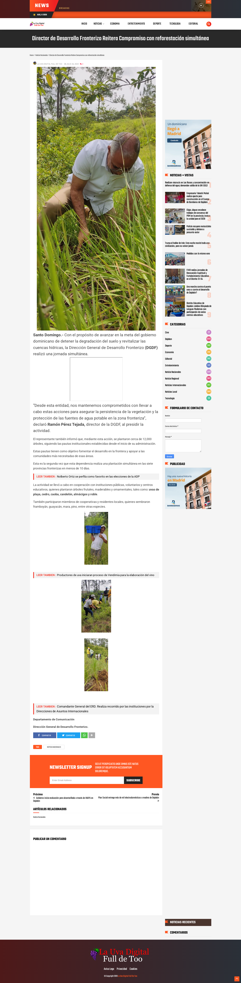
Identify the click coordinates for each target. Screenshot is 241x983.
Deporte (168, 346)
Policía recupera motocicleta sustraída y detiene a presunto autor (199, 229)
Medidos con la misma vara (198, 254)
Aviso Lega (109, 969)
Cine (167, 332)
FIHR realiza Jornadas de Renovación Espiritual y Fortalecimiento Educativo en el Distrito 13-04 (198, 274)
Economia (169, 352)
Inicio (84, 24)
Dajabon (168, 339)
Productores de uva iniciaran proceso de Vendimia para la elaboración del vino (105, 575)
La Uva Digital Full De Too (127, 976)
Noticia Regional (172, 378)
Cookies (133, 969)
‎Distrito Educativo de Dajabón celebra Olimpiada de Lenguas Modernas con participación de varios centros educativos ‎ (199, 309)
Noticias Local (171, 392)
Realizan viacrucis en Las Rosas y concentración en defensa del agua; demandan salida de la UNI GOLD (187, 184)
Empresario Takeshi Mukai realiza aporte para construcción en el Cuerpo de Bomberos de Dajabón (198, 197)
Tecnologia (169, 398)
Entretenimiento (172, 365)
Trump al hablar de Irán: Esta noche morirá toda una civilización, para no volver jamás (187, 244)
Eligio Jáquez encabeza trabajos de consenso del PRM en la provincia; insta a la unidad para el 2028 (198, 214)
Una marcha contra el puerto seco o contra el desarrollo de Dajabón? (199, 290)
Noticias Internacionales (175, 385)
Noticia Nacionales (54, 747)
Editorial (168, 359)
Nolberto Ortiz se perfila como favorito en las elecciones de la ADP (98, 476)
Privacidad (122, 969)
